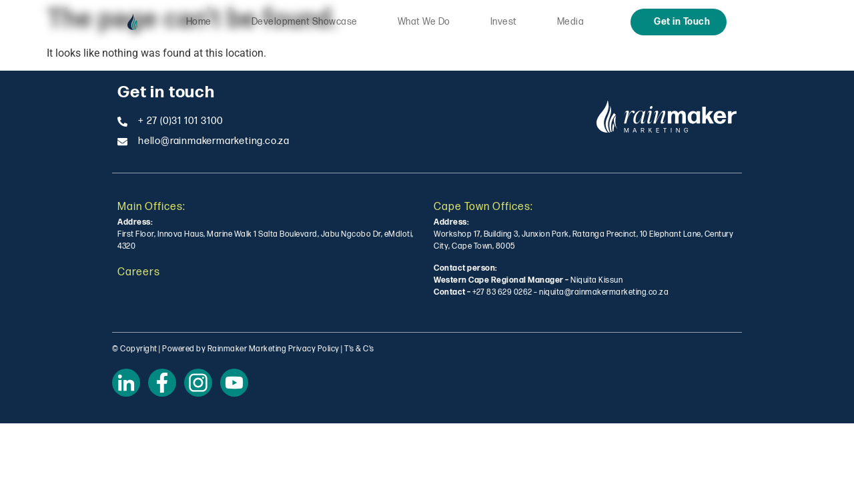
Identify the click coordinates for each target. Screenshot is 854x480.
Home (198, 21)
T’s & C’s (359, 349)
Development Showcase (305, 21)
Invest (503, 21)
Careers (138, 272)
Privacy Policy (314, 349)
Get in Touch (682, 21)
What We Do (424, 21)
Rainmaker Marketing (247, 349)
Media (570, 21)
